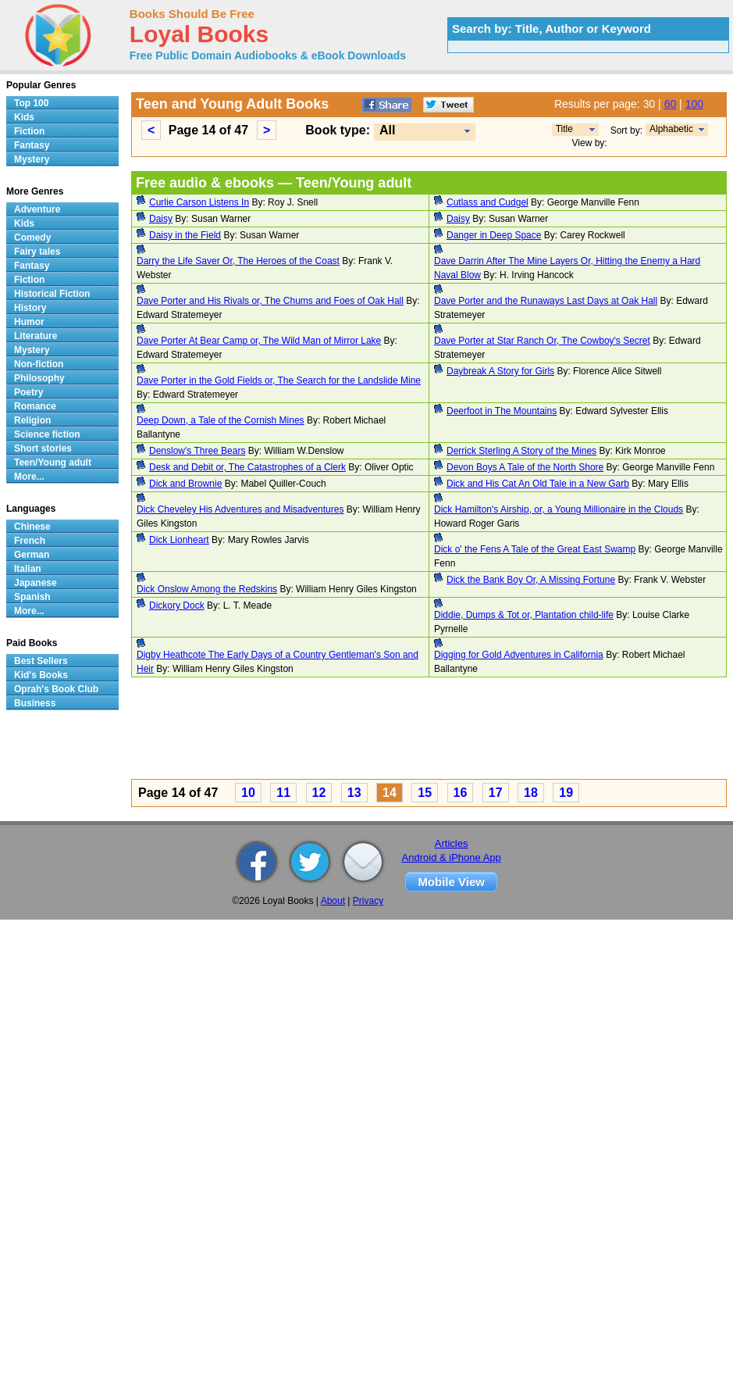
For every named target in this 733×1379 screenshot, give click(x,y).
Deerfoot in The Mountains (502, 410)
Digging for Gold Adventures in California (518, 654)
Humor (29, 321)
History (30, 307)
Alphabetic (671, 128)
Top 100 (31, 103)
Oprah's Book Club (56, 689)
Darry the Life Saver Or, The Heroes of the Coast (238, 260)
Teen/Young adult (52, 462)
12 (319, 792)
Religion (32, 420)
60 (670, 104)
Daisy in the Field (185, 235)
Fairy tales (37, 251)
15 (425, 792)
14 (390, 792)
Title (564, 128)
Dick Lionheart (179, 539)
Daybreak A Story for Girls (500, 371)
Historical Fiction (52, 293)
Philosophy (39, 378)
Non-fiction (38, 364)
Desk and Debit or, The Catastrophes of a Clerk (247, 467)
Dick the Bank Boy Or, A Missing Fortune (531, 579)
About (333, 900)
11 (283, 792)
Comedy (32, 237)
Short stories (43, 448)
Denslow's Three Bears (197, 450)
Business (34, 703)
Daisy (161, 218)
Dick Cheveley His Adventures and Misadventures (240, 509)
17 (496, 792)
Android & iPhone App (451, 857)
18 (531, 792)
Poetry (28, 392)
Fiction (29, 131)
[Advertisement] (259, 730)
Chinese (32, 526)
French (29, 540)
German (31, 554)
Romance (35, 406)
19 (566, 792)
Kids (24, 117)
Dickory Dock (177, 605)
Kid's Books (41, 675)
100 (694, 104)
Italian (27, 568)
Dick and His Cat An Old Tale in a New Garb (538, 483)
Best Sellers (41, 661)
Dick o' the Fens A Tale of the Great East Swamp (534, 549)
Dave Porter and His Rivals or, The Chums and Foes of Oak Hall (270, 300)
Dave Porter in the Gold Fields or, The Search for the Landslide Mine (279, 380)
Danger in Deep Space (494, 235)
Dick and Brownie (185, 483)
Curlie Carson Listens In (199, 202)
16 (461, 792)
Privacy (368, 900)
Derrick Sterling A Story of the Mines (521, 450)
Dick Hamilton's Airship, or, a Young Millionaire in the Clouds (558, 509)
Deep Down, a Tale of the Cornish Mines (220, 420)
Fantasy (31, 145)
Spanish (32, 596)
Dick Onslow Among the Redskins (207, 589)
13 (354, 792)
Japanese (35, 582)
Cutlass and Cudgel (487, 202)
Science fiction (47, 434)
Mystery (31, 159)
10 (248, 792)
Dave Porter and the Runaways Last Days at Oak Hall (545, 300)
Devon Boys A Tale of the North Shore (525, 467)
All (387, 130)
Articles (451, 843)
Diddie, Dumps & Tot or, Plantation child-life (524, 614)
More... (29, 476)
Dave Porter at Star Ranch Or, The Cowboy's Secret (542, 340)
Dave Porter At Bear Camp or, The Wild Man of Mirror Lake (259, 340)
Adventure (37, 209)
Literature (35, 335)
